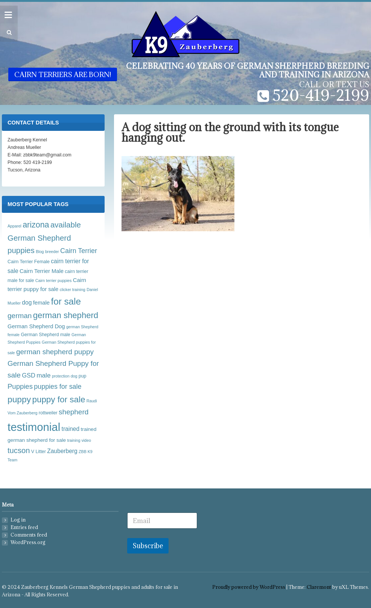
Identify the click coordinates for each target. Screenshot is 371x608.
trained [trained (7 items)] (71, 429)
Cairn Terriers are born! (62, 74)
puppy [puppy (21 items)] (19, 399)
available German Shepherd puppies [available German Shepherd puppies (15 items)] (44, 237)
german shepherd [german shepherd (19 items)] (65, 315)
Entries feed (24, 527)
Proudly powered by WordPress (248, 587)
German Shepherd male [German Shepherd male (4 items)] (45, 334)
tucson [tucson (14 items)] (19, 450)
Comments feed (29, 535)
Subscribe (148, 545)
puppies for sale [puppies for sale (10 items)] (57, 386)
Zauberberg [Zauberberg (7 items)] (62, 451)
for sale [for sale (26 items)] (66, 301)
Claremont (319, 587)
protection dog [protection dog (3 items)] (65, 376)
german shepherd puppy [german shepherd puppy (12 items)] (55, 352)
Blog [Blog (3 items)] (40, 251)
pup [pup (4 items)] (83, 376)
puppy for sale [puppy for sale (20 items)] (58, 399)
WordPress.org (28, 542)
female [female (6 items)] (41, 303)
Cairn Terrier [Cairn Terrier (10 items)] (78, 251)
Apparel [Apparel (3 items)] (14, 226)
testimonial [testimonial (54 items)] (34, 427)
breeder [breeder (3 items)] (52, 251)
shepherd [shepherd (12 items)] (73, 412)
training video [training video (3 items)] (79, 440)
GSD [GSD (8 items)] (28, 375)
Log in (18, 520)
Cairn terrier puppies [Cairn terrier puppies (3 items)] (53, 280)
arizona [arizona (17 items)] (36, 224)
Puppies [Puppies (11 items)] (20, 386)
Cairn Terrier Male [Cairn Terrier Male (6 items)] (42, 271)
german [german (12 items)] (20, 316)
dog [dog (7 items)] (27, 302)
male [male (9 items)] (43, 375)
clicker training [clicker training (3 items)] (72, 289)
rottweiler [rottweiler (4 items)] (48, 412)
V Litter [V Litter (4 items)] (38, 451)
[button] (8, 32)
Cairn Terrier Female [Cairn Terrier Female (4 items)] (29, 261)
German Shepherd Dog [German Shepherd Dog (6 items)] (36, 326)
